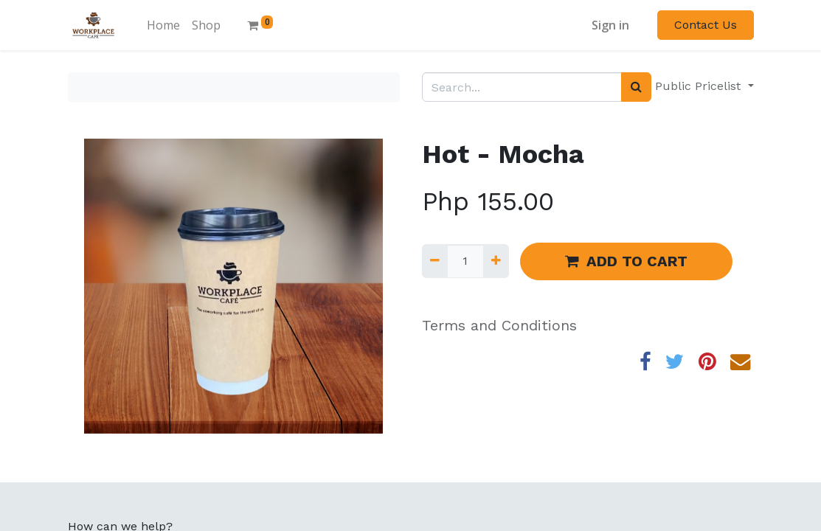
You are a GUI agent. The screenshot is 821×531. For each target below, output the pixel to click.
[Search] (636, 87)
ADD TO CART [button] (626, 261)
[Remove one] (435, 261)
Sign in (610, 25)
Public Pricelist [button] (699, 86)
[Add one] (496, 261)
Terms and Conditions (499, 325)
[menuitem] (163, 25)
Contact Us (705, 25)
